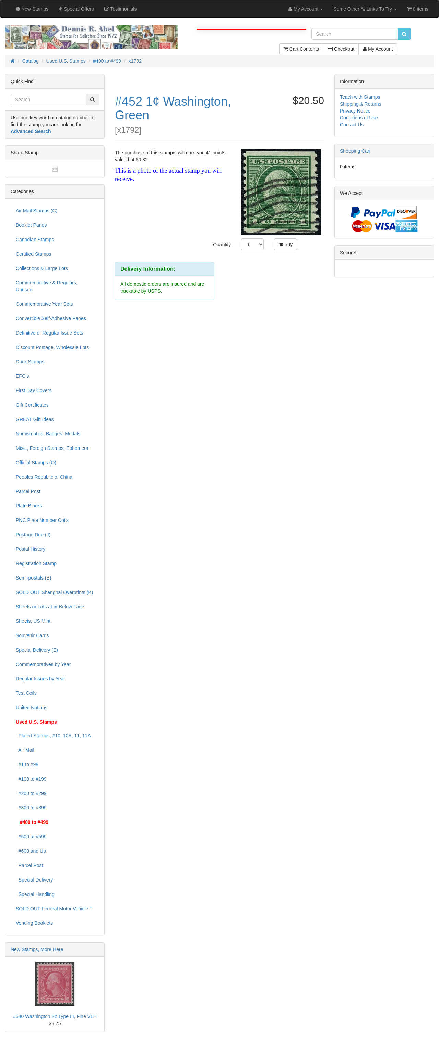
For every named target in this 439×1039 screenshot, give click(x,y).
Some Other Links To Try (365, 9)
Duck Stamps (30, 361)
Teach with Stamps (360, 97)
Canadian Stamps (35, 239)
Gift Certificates (32, 405)
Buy (285, 244)
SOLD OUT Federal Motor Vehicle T (54, 908)
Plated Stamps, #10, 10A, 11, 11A (53, 735)
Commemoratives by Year (43, 664)
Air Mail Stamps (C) (36, 210)
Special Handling (35, 894)
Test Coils (26, 693)
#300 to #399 (31, 807)
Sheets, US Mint (33, 621)
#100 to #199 (31, 779)
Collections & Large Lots (42, 268)
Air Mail (25, 750)
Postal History (30, 549)
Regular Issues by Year (40, 678)
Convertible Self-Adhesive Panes (51, 318)
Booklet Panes (31, 225)
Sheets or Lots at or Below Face (50, 606)
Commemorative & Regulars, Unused (47, 286)
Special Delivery (34, 880)
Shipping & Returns (360, 104)
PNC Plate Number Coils (42, 520)
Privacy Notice (355, 111)
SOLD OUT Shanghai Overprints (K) (54, 592)
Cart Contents (301, 49)
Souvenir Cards (32, 635)
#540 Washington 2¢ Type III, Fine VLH (55, 1016)
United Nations (31, 707)
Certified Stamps (33, 254)
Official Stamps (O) (36, 462)
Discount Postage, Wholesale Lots (52, 347)
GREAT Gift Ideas (35, 419)
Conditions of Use (359, 117)
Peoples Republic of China (44, 477)
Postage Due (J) (33, 534)
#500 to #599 (31, 836)
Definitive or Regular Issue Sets (49, 333)
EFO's (22, 376)
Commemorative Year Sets (44, 304)
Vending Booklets (34, 923)
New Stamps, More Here (37, 949)
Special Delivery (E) (37, 650)
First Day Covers (33, 390)
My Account (378, 49)
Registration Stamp (36, 563)
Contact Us (352, 124)
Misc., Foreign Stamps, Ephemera (52, 448)
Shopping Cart (355, 151)
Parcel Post (28, 491)
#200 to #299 (31, 793)
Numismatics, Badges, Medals (48, 433)
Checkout (341, 49)
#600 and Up (31, 851)
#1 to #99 (27, 764)
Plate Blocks (29, 506)
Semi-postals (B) (33, 578)
